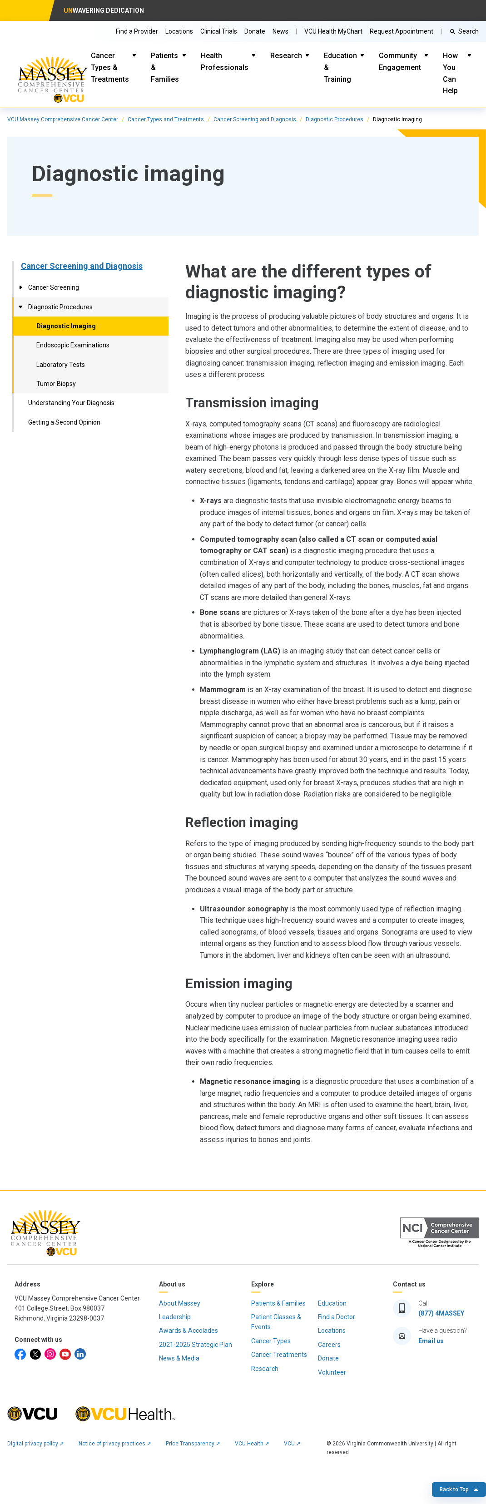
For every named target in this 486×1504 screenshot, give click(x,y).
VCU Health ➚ (252, 1443)
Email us (431, 1341)
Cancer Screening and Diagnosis (254, 119)
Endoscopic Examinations (72, 345)
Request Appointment (401, 31)
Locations (179, 31)
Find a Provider (137, 31)
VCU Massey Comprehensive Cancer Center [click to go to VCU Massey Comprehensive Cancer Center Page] (62, 119)
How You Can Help (450, 73)
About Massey (179, 1303)
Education (332, 1303)
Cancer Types (271, 1341)
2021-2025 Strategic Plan (195, 1344)
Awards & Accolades (188, 1330)
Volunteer (332, 1372)
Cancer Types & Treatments (110, 67)
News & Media (179, 1358)
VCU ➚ (292, 1443)
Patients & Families (165, 67)
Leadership (175, 1317)
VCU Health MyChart (333, 31)
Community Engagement (400, 61)
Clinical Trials (218, 31)
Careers (329, 1344)
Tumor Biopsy (56, 383)
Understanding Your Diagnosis (71, 402)
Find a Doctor (336, 1317)
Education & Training (340, 67)
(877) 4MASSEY (441, 1313)
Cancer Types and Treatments (166, 119)
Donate (254, 31)
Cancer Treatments (279, 1354)
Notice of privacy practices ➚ (115, 1443)
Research (286, 55)
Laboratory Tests (60, 364)
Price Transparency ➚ (193, 1443)
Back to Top (459, 1489)
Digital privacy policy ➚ (35, 1443)
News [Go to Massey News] (280, 31)
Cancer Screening (53, 287)
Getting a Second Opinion (64, 422)
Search (468, 31)
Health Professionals (224, 61)
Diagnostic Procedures (334, 119)
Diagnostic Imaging (66, 326)
